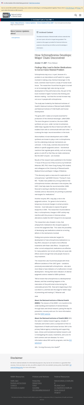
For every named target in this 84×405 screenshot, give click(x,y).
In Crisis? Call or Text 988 (42, 20)
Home (12, 23)
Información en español (17, 388)
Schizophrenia (15, 37)
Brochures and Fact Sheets (18, 383)
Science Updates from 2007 (45, 23)
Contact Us (14, 385)
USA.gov (57, 392)
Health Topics (14, 381)
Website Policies (37, 383)
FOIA (34, 385)
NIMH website (45, 314)
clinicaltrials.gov (70, 8)
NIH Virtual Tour (59, 385)
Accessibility (35, 388)
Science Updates (31, 23)
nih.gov (79, 8)
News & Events (19, 23)
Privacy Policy (36, 381)
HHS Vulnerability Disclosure (41, 390)
